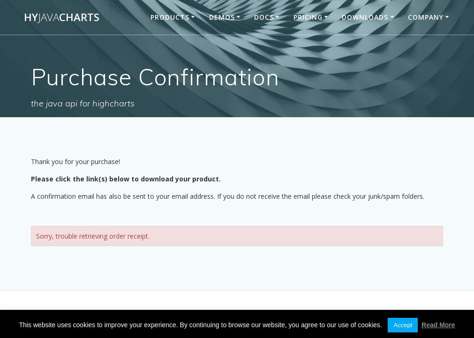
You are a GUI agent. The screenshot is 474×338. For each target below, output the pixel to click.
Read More (438, 325)
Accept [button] (402, 325)
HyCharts (61, 17)
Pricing (308, 17)
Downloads (365, 17)
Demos (222, 17)
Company (426, 17)
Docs (264, 17)
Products (169, 17)
